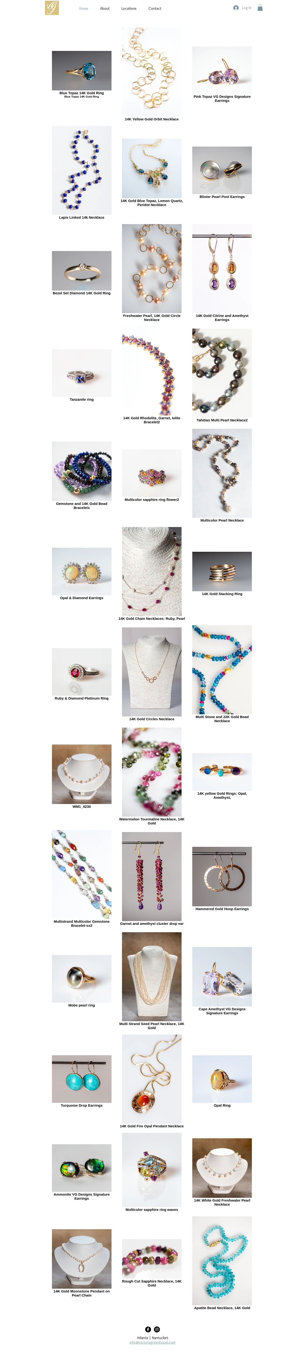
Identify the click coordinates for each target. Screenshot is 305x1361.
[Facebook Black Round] (148, 1329)
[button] (260, 7)
